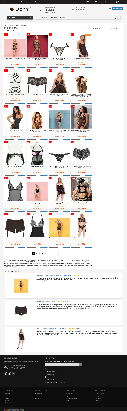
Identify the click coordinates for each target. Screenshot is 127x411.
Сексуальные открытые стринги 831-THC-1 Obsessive (59, 169)
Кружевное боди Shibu (15, 204)
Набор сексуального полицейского (81, 204)
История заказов (100, 396)
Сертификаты (16, 1)
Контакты (23, 1)
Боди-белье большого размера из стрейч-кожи (59, 205)
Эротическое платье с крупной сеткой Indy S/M (59, 133)
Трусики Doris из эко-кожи (15, 168)
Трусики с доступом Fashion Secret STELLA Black (59, 61)
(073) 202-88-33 (50, 12)
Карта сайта (38, 398)
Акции (67, 400)
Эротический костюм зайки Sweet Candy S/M (37, 205)
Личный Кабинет (100, 393)
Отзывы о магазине (43, 17)
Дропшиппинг (7, 1)
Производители (69, 393)
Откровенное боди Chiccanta (37, 240)
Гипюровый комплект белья (81, 240)
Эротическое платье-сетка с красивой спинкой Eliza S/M (59, 241)
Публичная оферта (38, 1)
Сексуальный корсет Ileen (15, 132)
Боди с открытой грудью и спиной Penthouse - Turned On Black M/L (37, 133)
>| (62, 254)
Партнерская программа (71, 398)
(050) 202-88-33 (50, 10)
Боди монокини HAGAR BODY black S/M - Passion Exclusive (81, 133)
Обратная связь (39, 393)
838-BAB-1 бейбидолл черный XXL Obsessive (59, 97)
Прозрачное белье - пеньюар (81, 60)
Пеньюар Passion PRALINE (37, 168)
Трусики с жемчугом (37, 96)
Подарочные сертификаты (72, 396)
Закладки (98, 398)
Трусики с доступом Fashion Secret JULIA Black (81, 169)
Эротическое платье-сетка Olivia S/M (15, 60)
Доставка (30, 1)
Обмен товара (38, 396)
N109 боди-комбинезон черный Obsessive (37, 61)
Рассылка (98, 400)
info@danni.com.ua (51, 371)
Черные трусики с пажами (15, 240)
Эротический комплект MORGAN (15, 96)
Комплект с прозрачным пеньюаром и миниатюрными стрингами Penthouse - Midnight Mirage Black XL (81, 97)
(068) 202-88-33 (50, 8)
